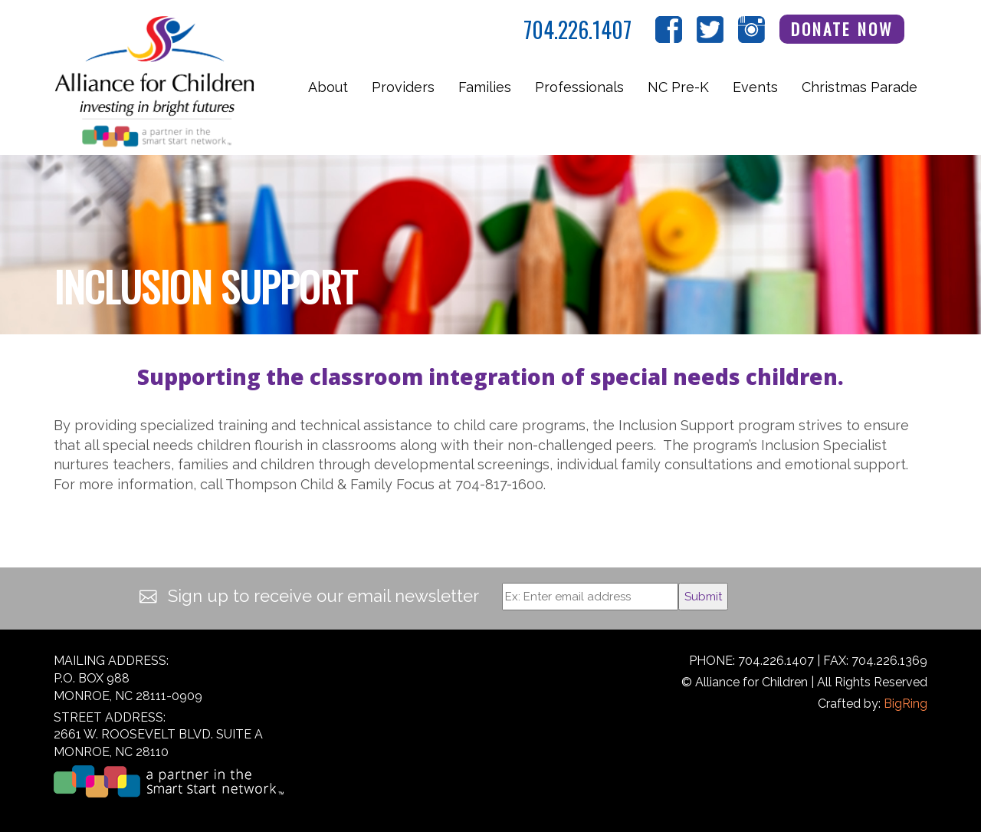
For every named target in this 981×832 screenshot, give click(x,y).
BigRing (905, 703)
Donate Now (842, 29)
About (328, 87)
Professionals (579, 87)
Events (755, 87)
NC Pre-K (678, 87)
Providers (403, 87)
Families (484, 87)
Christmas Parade (859, 87)
